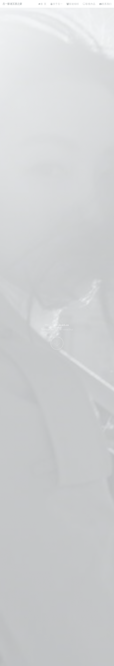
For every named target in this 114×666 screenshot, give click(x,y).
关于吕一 (56, 4)
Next (57, 343)
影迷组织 (72, 4)
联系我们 (105, 4)
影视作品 (89, 4)
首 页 (42, 4)
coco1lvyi (68, 329)
